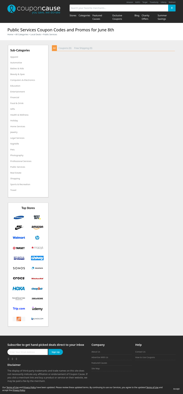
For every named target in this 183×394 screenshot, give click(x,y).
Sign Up (56, 352)
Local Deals (35, 34)
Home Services (17, 126)
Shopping (15, 178)
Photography (16, 155)
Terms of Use (12, 387)
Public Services (17, 166)
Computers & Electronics (22, 80)
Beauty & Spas (17, 74)
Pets (12, 149)
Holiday (14, 120)
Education (15, 85)
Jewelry (13, 132)
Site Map (96, 368)
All (54, 48)
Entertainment (17, 91)
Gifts (12, 108)
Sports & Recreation (20, 184)
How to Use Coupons (145, 357)
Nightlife (14, 143)
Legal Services (17, 137)
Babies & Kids (17, 68)
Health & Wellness (19, 114)
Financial (14, 97)
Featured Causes (99, 363)
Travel (13, 190)
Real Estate (15, 172)
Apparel (14, 56)
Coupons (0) (65, 48)
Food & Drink (16, 103)
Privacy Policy (29, 387)
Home (10, 34)
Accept (176, 388)
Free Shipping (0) (83, 48)
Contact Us (140, 351)
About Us (96, 351)
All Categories (21, 34)
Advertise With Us (100, 357)
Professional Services (20, 161)
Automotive (16, 62)
